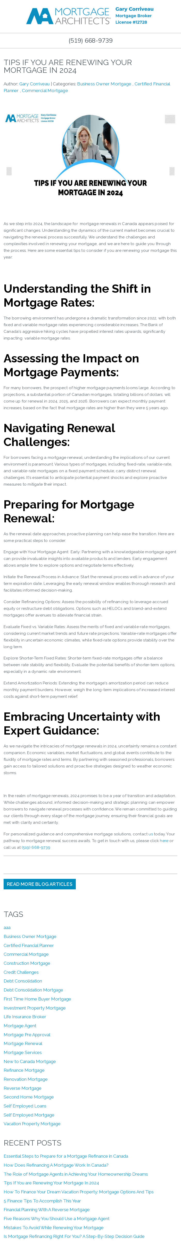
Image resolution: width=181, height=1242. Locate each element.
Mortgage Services (23, 1052)
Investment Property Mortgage (35, 1008)
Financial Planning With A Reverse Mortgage (47, 1209)
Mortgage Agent (20, 1025)
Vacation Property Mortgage (32, 1123)
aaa (7, 927)
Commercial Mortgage (45, 90)
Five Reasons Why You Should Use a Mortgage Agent (57, 1218)
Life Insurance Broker (25, 1016)
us (151, 834)
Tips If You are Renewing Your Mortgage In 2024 (51, 1182)
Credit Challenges (21, 972)
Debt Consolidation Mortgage (33, 990)
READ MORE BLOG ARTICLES (39, 884)
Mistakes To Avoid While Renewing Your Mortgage (54, 1227)
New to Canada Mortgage (30, 1061)
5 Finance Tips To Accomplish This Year (42, 1200)
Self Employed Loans (25, 1106)
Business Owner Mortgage (104, 83)
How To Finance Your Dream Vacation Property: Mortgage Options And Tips (79, 1191)
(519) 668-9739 (91, 41)
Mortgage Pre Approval (27, 1034)
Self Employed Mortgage (29, 1115)
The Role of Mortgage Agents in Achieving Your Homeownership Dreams (76, 1174)
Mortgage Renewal (23, 1043)
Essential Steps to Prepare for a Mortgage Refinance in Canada (66, 1156)
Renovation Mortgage (26, 1079)
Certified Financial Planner (29, 945)
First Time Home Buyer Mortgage (37, 999)
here (164, 840)
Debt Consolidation (23, 981)
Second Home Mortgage (29, 1097)
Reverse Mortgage (23, 1088)
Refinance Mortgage (24, 1070)
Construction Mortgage (27, 963)
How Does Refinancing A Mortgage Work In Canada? (56, 1165)
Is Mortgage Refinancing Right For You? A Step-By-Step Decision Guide (74, 1236)
